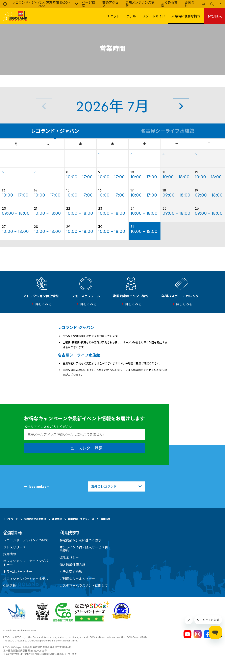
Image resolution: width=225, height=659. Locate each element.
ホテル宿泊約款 (70, 572)
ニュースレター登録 (84, 448)
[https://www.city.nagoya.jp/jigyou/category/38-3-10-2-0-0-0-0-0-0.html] (81, 611)
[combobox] (116, 486)
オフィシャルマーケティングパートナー (27, 563)
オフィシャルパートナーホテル (25, 578)
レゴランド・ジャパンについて (25, 540)
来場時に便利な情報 (35, 519)
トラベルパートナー (17, 572)
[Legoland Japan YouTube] (187, 634)
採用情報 (9, 554)
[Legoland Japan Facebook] (208, 634)
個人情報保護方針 (72, 565)
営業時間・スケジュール (81, 519)
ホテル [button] (131, 16)
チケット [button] (113, 16)
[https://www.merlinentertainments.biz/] (17, 611)
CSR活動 (9, 586)
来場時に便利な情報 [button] (185, 16)
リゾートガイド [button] (153, 16)
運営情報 (57, 519)
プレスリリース (14, 547)
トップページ (10, 519)
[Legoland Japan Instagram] (198, 634)
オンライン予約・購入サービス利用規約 (83, 549)
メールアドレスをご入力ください (48, 427)
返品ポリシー (69, 558)
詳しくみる (43, 304)
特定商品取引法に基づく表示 (80, 540)
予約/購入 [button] (214, 16)
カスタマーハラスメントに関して (83, 586)
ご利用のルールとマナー (77, 578)
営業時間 (105, 519)
